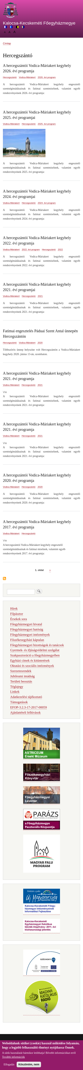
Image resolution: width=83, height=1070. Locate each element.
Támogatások (19, 702)
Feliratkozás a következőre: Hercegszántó (4, 579)
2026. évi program (47, 77)
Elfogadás (9, 1065)
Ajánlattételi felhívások (25, 712)
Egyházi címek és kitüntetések (30, 660)
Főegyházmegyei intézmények (30, 634)
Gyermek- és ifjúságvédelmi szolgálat (34, 650)
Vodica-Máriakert (27, 77)
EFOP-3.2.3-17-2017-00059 (28, 707)
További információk (13, 1058)
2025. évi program (47, 124)
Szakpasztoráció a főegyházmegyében (35, 655)
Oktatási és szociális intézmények (32, 666)
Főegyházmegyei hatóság (26, 629)
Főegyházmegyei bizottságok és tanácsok (37, 645)
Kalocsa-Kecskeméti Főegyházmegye (39, 23)
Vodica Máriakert (27, 343)
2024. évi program (47, 203)
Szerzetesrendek (20, 671)
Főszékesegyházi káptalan (27, 640)
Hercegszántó (10, 77)
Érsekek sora (18, 619)
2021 (40, 296)
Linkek (15, 691)
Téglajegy (16, 686)
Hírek (14, 608)
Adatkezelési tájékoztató (26, 697)
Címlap (7, 43)
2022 (60, 249)
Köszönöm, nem (28, 1065)
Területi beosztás (21, 681)
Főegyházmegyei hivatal (26, 624)
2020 (40, 343)
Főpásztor (16, 614)
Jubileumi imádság (22, 676)
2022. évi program (31, 249)
